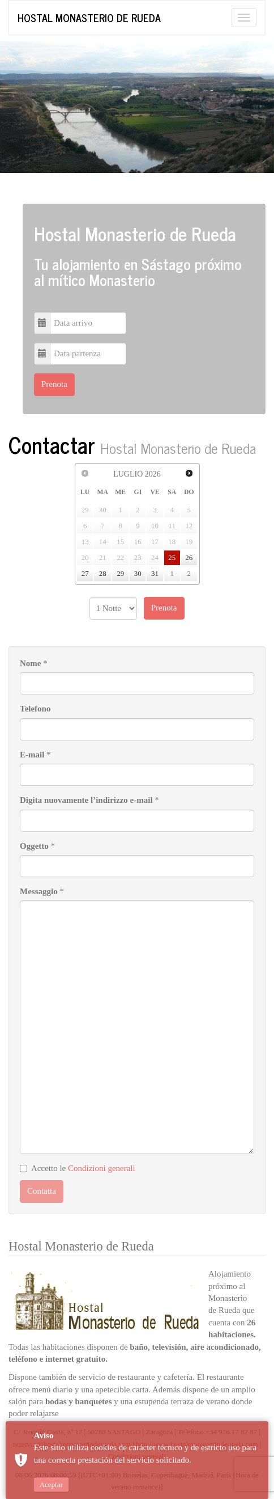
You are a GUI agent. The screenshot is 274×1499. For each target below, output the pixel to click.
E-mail (32, 754)
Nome (30, 663)
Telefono (35, 708)
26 (188, 557)
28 (102, 573)
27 (85, 573)
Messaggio (39, 891)
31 (155, 573)
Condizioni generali (101, 1168)
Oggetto (34, 845)
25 (171, 557)
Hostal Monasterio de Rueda (89, 17)
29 (120, 573)
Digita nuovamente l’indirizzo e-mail (86, 800)
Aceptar (51, 1484)
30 (138, 573)
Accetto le (77, 1168)
